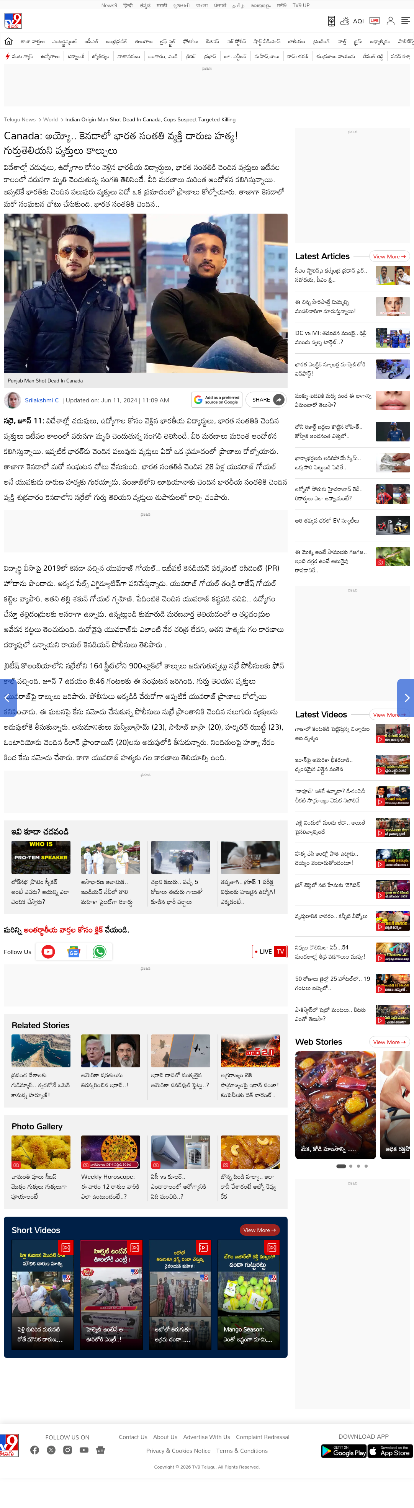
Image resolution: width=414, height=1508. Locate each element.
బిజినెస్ (212, 41)
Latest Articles (322, 256)
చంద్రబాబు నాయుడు (336, 56)
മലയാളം (260, 4)
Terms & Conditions (242, 1451)
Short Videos (35, 1230)
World (50, 119)
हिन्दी (128, 4)
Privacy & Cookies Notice (178, 1451)
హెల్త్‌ (342, 41)
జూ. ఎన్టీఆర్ (235, 56)
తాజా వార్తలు (33, 41)
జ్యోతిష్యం (101, 56)
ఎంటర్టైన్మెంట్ (64, 41)
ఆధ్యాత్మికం (380, 41)
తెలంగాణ (143, 41)
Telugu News (20, 119)
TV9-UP (301, 4)
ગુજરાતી (181, 4)
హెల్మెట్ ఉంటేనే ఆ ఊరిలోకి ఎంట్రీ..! (104, 1334)
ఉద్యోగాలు (50, 56)
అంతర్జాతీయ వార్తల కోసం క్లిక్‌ (62, 929)
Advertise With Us (206, 1437)
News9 (109, 4)
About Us (165, 1437)
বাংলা (202, 4)
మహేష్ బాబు (267, 56)
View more (260, 1230)
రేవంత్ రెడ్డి (373, 56)
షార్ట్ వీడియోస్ (267, 41)
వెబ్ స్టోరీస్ (236, 41)
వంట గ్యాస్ (22, 56)
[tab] (341, 1166)
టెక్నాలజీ (76, 56)
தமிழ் (238, 4)
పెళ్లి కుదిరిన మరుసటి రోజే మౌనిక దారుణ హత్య (39, 1334)
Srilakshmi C (42, 400)
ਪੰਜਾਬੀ (220, 4)
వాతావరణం (129, 56)
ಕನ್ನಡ (145, 4)
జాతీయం (297, 41)
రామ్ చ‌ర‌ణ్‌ (298, 56)
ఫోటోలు (191, 41)
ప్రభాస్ (210, 56)
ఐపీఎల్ (91, 41)
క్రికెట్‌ (191, 56)
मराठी (162, 4)
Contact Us (133, 1437)
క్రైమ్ (358, 41)
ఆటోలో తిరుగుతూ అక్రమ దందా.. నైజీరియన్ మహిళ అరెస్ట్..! (173, 1334)
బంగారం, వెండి (163, 56)
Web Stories (318, 1041)
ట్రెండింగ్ (321, 41)
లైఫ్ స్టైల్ (168, 41)
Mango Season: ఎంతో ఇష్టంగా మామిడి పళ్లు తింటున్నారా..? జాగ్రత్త (247, 1334)
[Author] (12, 400)
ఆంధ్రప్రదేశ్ (116, 41)
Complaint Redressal (262, 1437)
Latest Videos (321, 714)
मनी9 (281, 4)
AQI (358, 21)
